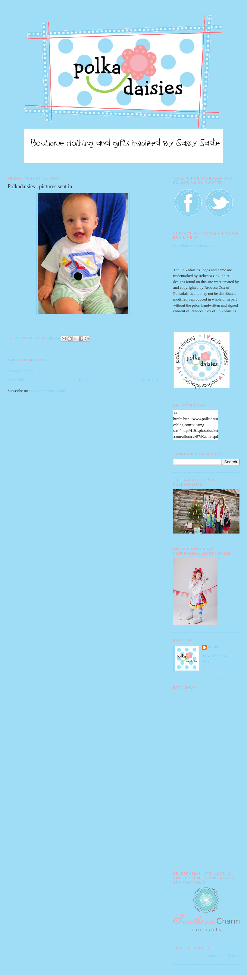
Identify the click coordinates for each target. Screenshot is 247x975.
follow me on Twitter (222, 955)
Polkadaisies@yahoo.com (193, 245)
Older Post (150, 379)
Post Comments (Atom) (48, 390)
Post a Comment (20, 370)
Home (84, 379)
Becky (214, 647)
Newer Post (17, 379)
